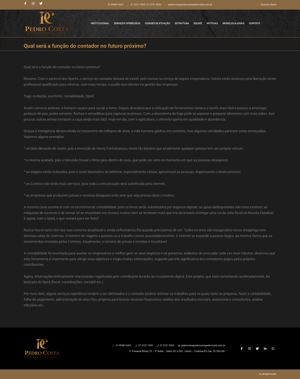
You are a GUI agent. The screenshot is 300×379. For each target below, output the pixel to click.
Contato (254, 23)
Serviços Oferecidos (127, 23)
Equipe (198, 23)
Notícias (212, 23)
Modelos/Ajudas (233, 23)
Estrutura (182, 23)
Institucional (100, 23)
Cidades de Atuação (157, 23)
